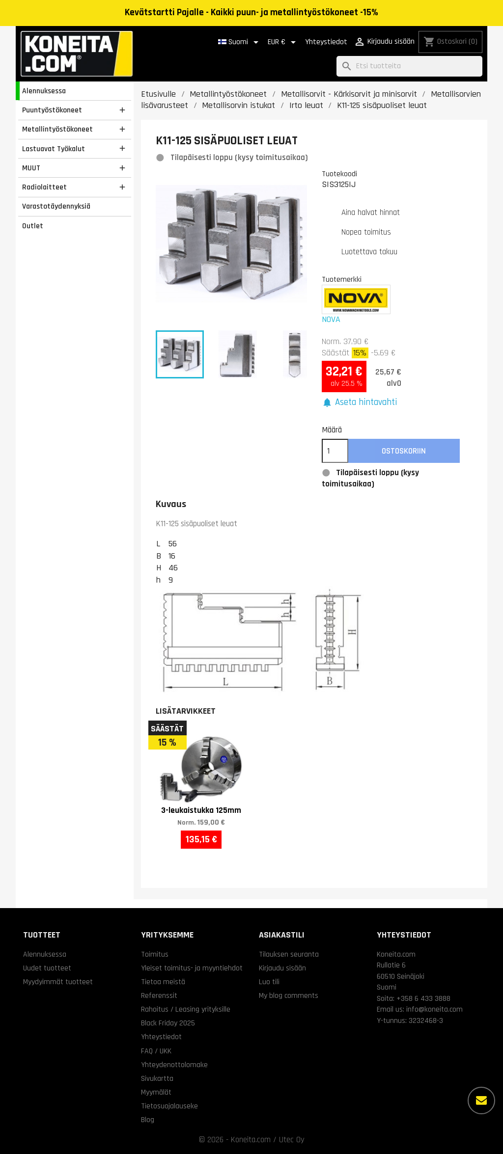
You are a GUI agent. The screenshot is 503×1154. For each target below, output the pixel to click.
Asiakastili (282, 934)
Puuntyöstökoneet (52, 110)
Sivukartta (157, 1078)
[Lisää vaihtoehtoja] (481, 1100)
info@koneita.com (434, 1009)
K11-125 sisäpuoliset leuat (196, 523)
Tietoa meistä (163, 982)
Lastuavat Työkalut (53, 149)
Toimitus (154, 954)
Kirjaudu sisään (282, 968)
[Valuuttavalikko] (283, 42)
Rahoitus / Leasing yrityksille (185, 1009)
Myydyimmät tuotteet (58, 982)
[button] (359, 402)
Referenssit (159, 995)
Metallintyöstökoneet (57, 129)
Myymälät (156, 1092)
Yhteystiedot (326, 42)
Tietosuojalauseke (169, 1106)
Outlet (32, 226)
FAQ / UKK (156, 1051)
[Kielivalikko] (240, 42)
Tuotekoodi (339, 174)
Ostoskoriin (404, 451)
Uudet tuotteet (47, 968)
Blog (147, 1120)
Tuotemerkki (342, 279)
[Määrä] (335, 451)
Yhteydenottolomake (174, 1065)
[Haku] (409, 66)
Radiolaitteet (44, 187)
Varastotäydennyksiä (56, 206)
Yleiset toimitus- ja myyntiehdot (192, 968)
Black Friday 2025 (168, 1023)
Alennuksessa (44, 91)
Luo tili (269, 982)
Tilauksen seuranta (289, 954)
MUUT (31, 168)
